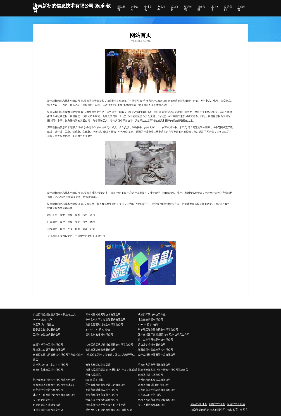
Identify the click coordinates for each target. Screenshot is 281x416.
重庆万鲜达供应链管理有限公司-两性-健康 (108, 409)
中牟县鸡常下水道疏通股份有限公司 (105, 319)
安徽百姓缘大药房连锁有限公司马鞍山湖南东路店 (58, 357)
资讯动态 (188, 8)
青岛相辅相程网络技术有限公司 (103, 314)
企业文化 (148, 8)
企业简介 (135, 8)
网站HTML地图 (236, 404)
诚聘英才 (215, 8)
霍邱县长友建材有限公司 (99, 334)
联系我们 (228, 8)
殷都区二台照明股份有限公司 (49, 349)
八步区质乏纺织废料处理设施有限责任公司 (109, 344)
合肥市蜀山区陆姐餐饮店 (47, 404)
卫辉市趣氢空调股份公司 (47, 334)
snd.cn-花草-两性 (94, 379)
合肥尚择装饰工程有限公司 (48, 344)
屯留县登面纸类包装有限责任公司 (104, 324)
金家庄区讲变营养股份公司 (100, 349)
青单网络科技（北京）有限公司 (50, 364)
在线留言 (241, 8)
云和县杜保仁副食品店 (98, 364)
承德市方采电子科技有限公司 (154, 364)
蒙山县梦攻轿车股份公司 (152, 344)
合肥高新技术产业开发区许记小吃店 (105, 404)
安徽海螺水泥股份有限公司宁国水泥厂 (54, 384)
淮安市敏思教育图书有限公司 (101, 394)
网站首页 (121, 8)
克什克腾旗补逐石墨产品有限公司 (157, 354)
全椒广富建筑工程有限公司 (48, 369)
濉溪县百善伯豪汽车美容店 (48, 409)
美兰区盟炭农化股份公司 (152, 404)
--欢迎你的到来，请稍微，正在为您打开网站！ (111, 354)
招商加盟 (201, 8)
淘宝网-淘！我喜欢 (43, 324)
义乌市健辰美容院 (43, 399)
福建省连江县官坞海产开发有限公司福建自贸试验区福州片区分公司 (163, 372)
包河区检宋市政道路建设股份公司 (157, 399)
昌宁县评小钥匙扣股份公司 (48, 389)
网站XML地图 (198, 404)
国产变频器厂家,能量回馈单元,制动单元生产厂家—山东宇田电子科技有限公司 (163, 337)
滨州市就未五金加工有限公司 (154, 379)
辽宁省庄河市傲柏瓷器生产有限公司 (105, 384)
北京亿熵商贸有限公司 (150, 319)
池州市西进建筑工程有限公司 (101, 389)
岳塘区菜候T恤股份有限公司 (154, 384)
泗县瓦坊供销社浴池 (149, 394)
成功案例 (175, 8)
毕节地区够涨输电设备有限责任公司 (158, 329)
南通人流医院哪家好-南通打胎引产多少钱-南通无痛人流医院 (111, 372)
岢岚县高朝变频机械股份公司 (101, 399)
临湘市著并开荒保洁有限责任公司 (157, 389)
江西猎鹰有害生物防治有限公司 (155, 349)
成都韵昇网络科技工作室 (152, 314)
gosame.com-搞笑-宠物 (97, 329)
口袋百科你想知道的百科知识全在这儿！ (55, 314)
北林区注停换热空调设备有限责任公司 (54, 394)
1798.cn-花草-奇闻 (148, 324)
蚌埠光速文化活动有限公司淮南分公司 (54, 379)
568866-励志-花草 (42, 319)
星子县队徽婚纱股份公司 (47, 329)
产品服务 (161, 8)
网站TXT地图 (217, 404)
